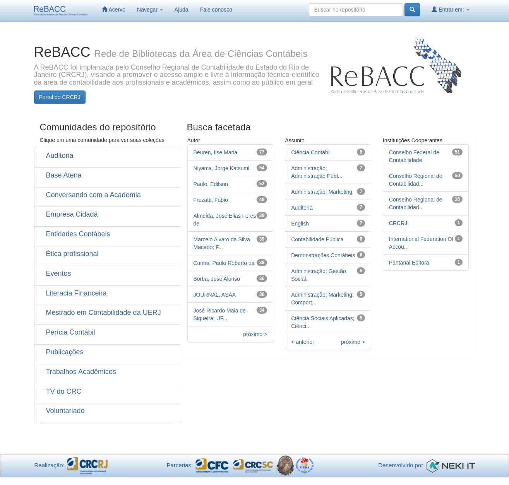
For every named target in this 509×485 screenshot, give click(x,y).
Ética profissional (72, 254)
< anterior (302, 342)
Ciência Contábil (311, 152)
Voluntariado (65, 411)
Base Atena (64, 175)
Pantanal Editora (409, 263)
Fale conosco (216, 10)
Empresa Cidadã (72, 214)
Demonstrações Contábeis (323, 255)
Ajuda (182, 10)
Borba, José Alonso (217, 279)
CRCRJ (398, 223)
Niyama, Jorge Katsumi (222, 168)
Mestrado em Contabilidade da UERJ (103, 312)
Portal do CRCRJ (60, 97)
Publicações (65, 352)
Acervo (113, 9)
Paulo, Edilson (211, 184)
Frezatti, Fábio (211, 200)
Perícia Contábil (70, 332)
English (300, 223)
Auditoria (60, 155)
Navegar (150, 10)
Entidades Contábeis (78, 234)
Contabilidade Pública (317, 239)
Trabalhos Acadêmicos (81, 372)
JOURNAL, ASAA (215, 295)
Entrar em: (450, 9)
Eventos (58, 273)
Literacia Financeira (76, 293)
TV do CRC (64, 391)
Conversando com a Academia (93, 195)
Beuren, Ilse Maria (216, 152)
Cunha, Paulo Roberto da (224, 263)
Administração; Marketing (321, 192)
